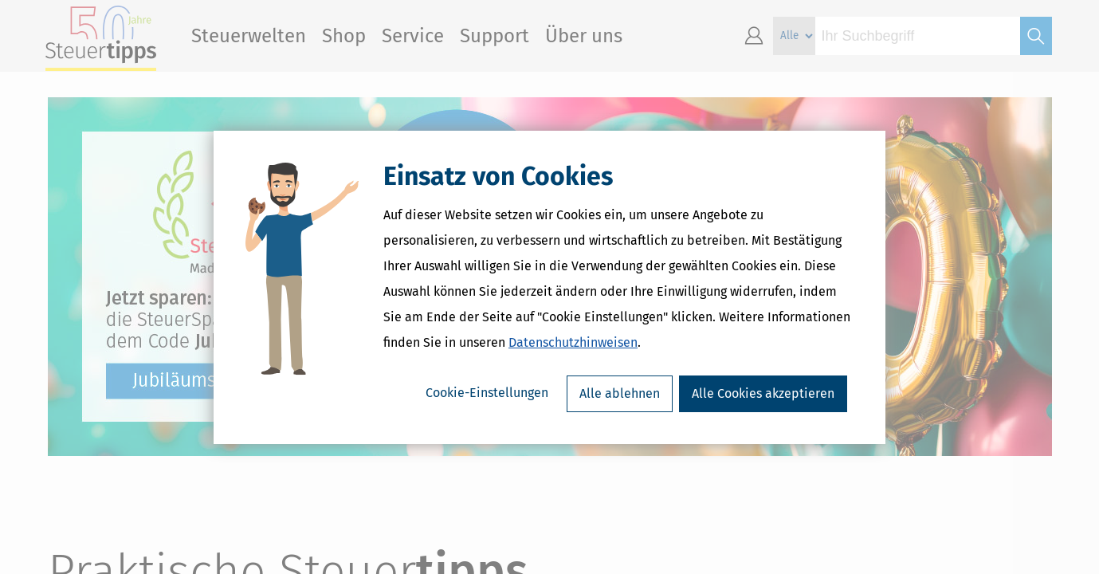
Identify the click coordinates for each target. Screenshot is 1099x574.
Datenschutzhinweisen (573, 342)
